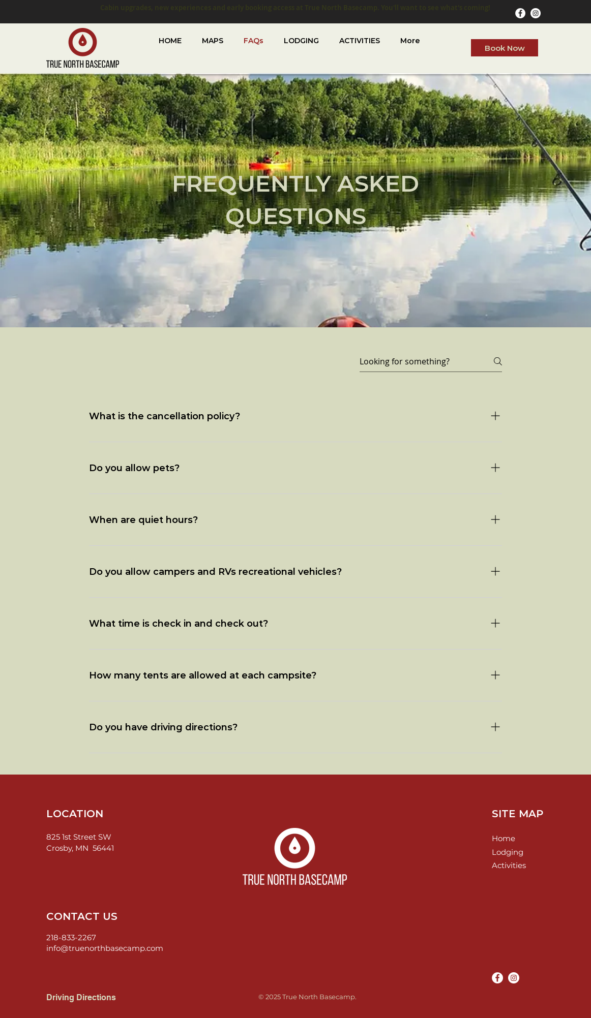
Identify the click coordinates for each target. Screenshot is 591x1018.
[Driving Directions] (91, 998)
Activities (509, 865)
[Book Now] (504, 47)
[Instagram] (535, 13)
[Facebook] (520, 13)
